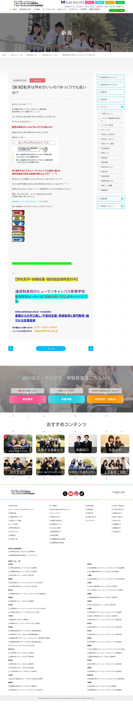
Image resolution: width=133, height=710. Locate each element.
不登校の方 (116, 541)
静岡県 (10, 691)
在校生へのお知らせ (108, 139)
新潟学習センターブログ (52, 55)
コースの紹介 (14, 533)
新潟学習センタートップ (109, 77)
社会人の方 (116, 530)
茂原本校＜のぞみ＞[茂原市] (20, 629)
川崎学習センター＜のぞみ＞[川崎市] (23, 662)
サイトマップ (92, 530)
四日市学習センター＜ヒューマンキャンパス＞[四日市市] (106, 588)
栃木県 (10, 599)
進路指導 (104, 206)
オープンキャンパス (49, 11)
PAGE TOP (119, 501)
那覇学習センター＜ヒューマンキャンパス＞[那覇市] (104, 699)
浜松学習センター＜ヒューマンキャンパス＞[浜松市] (27, 699)
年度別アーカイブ (107, 223)
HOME (4, 55)
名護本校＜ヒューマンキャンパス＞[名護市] (101, 695)
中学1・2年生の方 (119, 515)
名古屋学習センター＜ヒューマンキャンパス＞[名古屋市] (106, 577)
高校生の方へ (69, 6)
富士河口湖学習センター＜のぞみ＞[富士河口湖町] (27, 688)
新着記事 (104, 216)
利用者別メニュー (58, 533)
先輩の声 (104, 92)
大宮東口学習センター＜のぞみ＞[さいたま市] (25, 621)
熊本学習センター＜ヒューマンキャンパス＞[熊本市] (104, 673)
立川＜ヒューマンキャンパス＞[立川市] (23, 655)
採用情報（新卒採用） (59, 552)
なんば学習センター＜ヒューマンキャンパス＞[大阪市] (105, 599)
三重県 (87, 584)
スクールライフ (56, 522)
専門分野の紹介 (15, 537)
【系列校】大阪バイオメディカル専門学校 (23, 561)
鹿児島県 (88, 684)
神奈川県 (11, 658)
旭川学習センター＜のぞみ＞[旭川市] (23, 584)
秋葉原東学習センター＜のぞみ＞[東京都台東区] (26, 651)
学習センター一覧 (17, 55)
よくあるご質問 (57, 537)
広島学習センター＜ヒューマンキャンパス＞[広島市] (104, 621)
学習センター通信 (108, 150)
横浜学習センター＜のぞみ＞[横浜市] (23, 666)
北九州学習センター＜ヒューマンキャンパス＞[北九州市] (106, 658)
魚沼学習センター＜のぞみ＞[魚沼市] (23, 677)
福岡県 (87, 655)
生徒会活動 (105, 190)
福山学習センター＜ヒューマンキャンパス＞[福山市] (104, 629)
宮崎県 (87, 677)
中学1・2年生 (90, 6)
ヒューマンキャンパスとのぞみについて (23, 518)
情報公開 (13, 522)
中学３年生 (79, 6)
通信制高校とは (57, 541)
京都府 (87, 603)
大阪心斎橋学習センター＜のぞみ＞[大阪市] (102, 595)
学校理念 (84, 11)
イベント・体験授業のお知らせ (111, 120)
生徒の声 (104, 184)
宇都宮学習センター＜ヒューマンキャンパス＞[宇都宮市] (29, 603)
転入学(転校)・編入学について (62, 518)
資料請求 (89, 2)
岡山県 (87, 632)
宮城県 (10, 588)
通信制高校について (17, 526)
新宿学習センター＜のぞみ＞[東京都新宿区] (25, 643)
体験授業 (99, 2)
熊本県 (87, 669)
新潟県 (10, 669)
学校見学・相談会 (105, 407)
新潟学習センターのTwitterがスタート (26, 201)
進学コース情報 (107, 201)
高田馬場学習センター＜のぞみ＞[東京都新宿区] (26, 640)
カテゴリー (104, 107)
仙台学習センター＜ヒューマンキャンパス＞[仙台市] (27, 592)
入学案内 (37, 11)
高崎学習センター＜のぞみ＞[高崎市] (23, 610)
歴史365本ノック (107, 178)
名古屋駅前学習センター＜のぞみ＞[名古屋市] (102, 581)
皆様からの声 (56, 526)
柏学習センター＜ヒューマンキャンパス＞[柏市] (26, 632)
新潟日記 (104, 167)
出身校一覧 (14, 548)
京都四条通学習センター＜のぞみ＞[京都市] (102, 606)
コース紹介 (13, 11)
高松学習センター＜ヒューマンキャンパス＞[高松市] (104, 643)
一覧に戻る (51, 355)
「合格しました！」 (107, 114)
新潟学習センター (33, 55)
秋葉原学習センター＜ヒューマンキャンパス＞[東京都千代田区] (31, 647)
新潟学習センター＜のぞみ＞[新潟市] (23, 673)
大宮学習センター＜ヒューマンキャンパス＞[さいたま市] (29, 618)
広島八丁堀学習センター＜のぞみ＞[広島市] (102, 625)
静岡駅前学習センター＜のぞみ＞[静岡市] (24, 695)
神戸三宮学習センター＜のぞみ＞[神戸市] (101, 614)
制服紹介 (13, 544)
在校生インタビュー (108, 144)
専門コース (105, 161)
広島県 (87, 618)
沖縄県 (87, 691)
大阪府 (87, 592)
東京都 (10, 636)
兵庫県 (87, 610)
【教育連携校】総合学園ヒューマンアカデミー (25, 564)
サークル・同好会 (107, 128)
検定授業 (104, 173)
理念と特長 (14, 515)
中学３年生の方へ (119, 518)
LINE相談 (120, 2)
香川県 (87, 640)
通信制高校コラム (108, 195)
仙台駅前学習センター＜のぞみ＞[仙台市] (24, 595)
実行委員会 (105, 156)
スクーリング (106, 133)
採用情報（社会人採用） (59, 548)
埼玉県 (10, 614)
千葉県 (10, 625)
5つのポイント (73, 11)
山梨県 (10, 684)
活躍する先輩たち (95, 11)
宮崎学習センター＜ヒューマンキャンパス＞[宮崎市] (104, 680)
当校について (62, 11)
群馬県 (10, 606)
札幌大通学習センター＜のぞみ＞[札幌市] (24, 577)
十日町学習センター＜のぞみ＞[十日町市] (24, 680)
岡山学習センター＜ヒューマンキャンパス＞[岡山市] (104, 636)
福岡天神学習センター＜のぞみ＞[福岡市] (101, 666)
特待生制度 (55, 544)
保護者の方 (99, 6)
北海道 (10, 573)
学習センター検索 (117, 10)
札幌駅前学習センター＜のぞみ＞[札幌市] (24, 581)
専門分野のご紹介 (25, 11)
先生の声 (104, 99)
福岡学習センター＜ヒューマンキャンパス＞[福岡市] (104, 662)
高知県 (87, 647)
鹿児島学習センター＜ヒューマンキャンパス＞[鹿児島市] (106, 688)
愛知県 (87, 573)
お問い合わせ (92, 526)
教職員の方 (120, 6)
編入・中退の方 (109, 6)
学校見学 (110, 2)
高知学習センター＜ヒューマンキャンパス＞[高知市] (104, 651)
